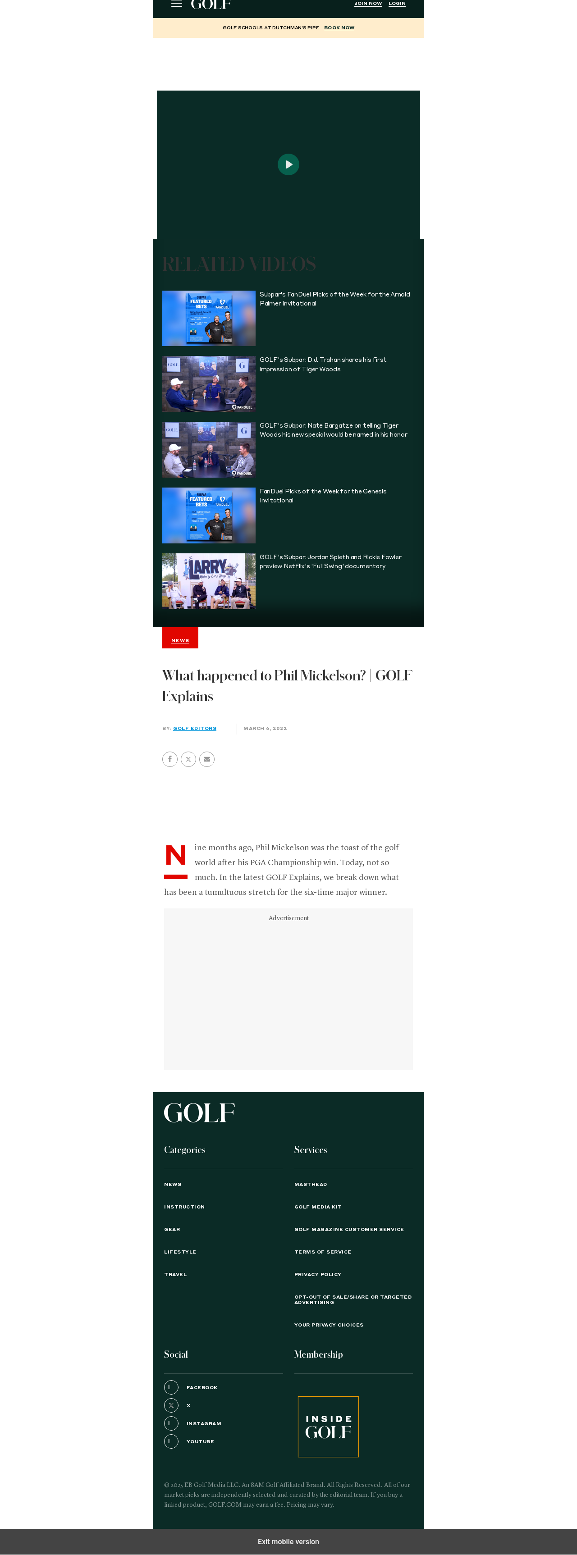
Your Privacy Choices (329, 1325)
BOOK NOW (339, 28)
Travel (175, 1274)
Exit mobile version (288, 1541)
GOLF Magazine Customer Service (349, 1229)
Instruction (184, 1207)
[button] (188, 759)
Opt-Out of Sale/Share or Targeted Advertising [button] (353, 1300)
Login (397, 3)
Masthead (310, 1184)
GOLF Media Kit (318, 1207)
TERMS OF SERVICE (323, 1252)
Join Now (368, 3)
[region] (288, 60)
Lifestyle (180, 1252)
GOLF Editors (194, 728)
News (172, 1184)
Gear (172, 1229)
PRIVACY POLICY (318, 1274)
